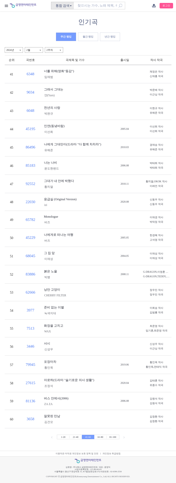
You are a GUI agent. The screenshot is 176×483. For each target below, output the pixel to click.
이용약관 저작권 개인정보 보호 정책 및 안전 (77, 453)
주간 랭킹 (66, 36)
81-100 (112, 437)
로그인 (166, 5)
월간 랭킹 (88, 36)
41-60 (88, 437)
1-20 (63, 437)
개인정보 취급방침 (111, 453)
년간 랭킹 (110, 36)
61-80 (100, 437)
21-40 (75, 437)
